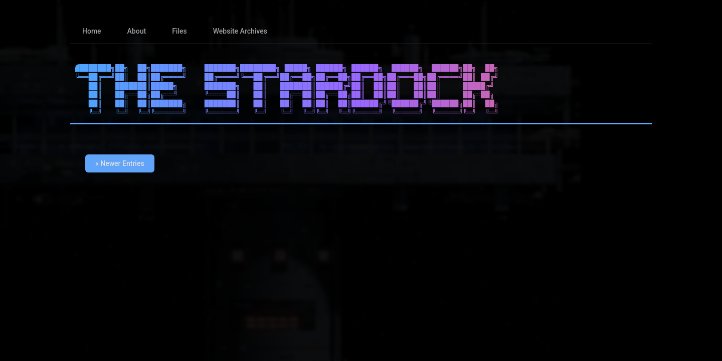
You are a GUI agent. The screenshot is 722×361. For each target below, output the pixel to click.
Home (91, 31)
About (136, 31)
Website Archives (240, 31)
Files (179, 31)
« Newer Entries (119, 163)
